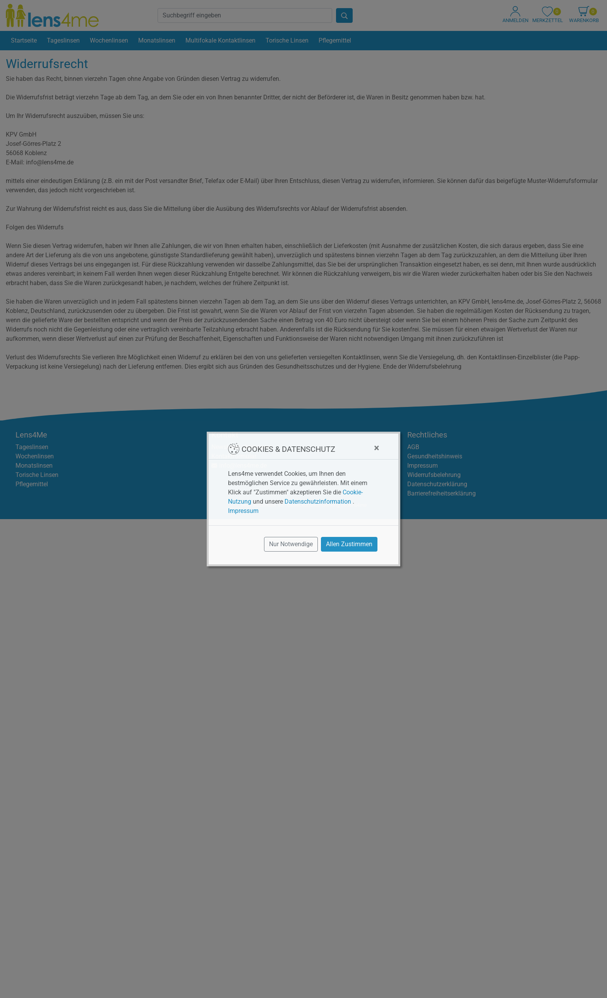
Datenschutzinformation (318, 501)
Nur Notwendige (291, 544)
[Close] (376, 448)
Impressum (243, 510)
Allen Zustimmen (349, 544)
